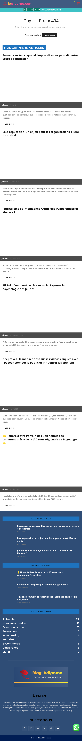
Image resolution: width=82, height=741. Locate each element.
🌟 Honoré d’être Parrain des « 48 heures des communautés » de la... (40, 573)
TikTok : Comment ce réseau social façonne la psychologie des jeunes (34, 287)
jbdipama (5, 105)
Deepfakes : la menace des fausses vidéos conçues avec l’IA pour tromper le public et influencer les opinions (40, 360)
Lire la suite (11, 124)
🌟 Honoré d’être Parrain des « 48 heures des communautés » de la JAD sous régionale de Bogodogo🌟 (40, 439)
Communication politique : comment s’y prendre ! (42, 584)
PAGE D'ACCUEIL (49, 35)
